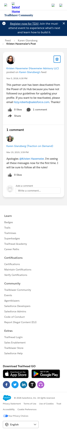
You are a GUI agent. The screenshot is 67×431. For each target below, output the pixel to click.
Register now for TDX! (24, 24)
